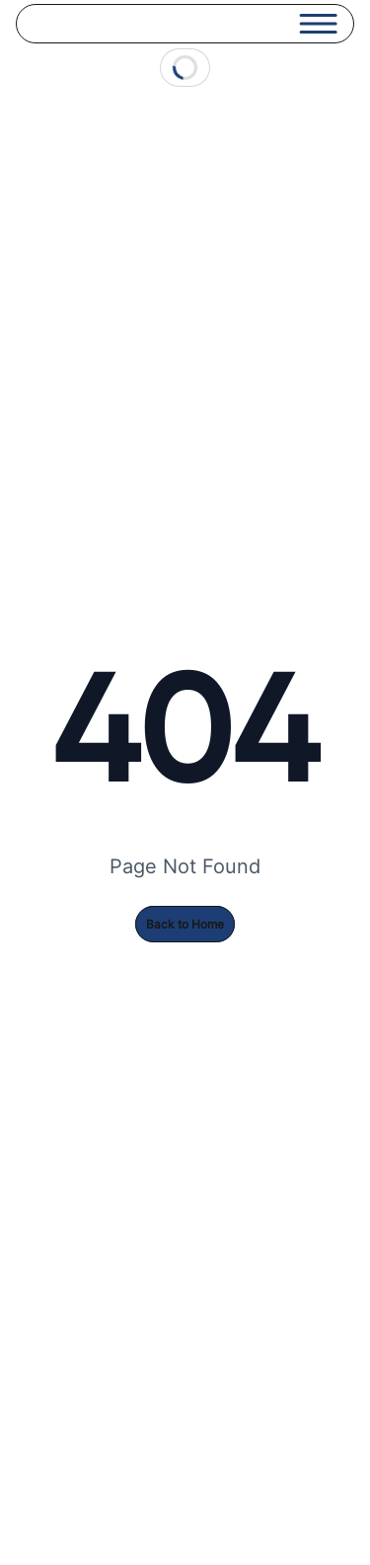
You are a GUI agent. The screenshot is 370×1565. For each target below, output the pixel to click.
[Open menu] (318, 23)
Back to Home (185, 924)
